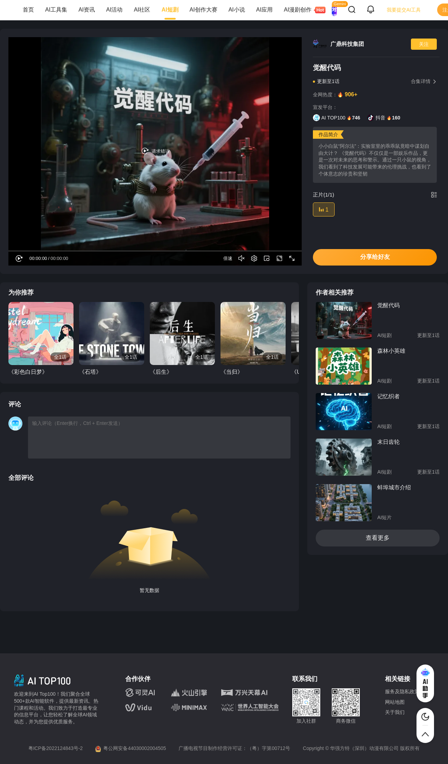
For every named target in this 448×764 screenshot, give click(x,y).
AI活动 (114, 10)
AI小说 (237, 10)
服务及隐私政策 (402, 691)
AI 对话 (334, 10)
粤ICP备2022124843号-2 (55, 748)
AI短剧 (170, 10)
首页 (28, 10)
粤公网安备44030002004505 (134, 748)
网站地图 (395, 702)
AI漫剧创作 (300, 10)
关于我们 (395, 712)
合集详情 (424, 81)
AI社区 (142, 10)
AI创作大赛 (203, 10)
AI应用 (264, 10)
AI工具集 (56, 10)
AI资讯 (86, 10)
